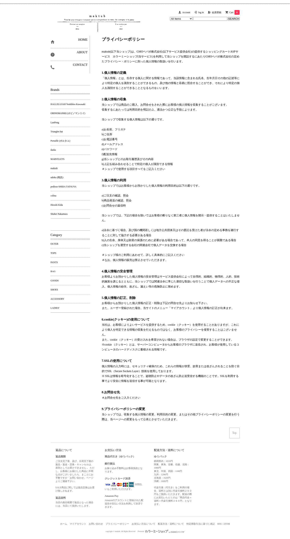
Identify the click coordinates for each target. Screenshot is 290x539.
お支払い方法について (143, 523)
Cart (234, 12)
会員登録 (216, 12)
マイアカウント (78, 523)
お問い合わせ (96, 523)
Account (186, 12)
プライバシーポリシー (117, 523)
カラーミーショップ (125, 56)
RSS (219, 523)
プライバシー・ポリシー (120, 61)
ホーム (63, 523)
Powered (161, 531)
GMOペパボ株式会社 (149, 51)
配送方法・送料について (171, 523)
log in (201, 12)
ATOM (226, 523)
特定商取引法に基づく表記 (200, 523)
